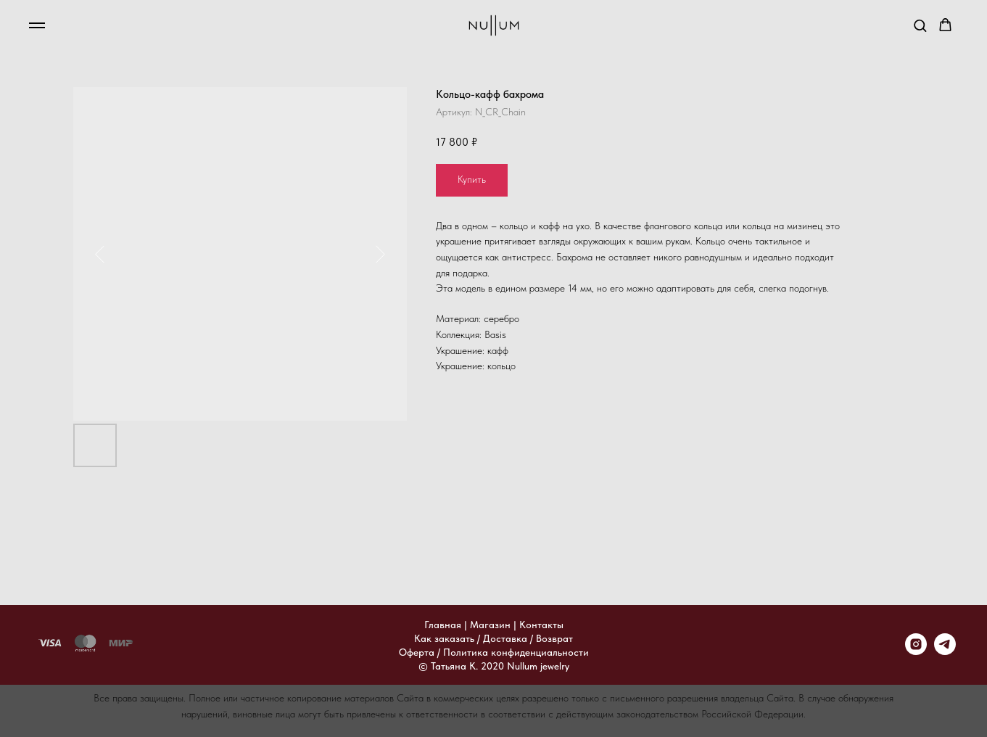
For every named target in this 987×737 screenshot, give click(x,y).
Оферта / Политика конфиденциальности (494, 652)
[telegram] (945, 651)
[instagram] (916, 651)
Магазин (490, 624)
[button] (920, 25)
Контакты (541, 624)
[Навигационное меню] (37, 25)
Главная (442, 624)
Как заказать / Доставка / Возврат (493, 638)
